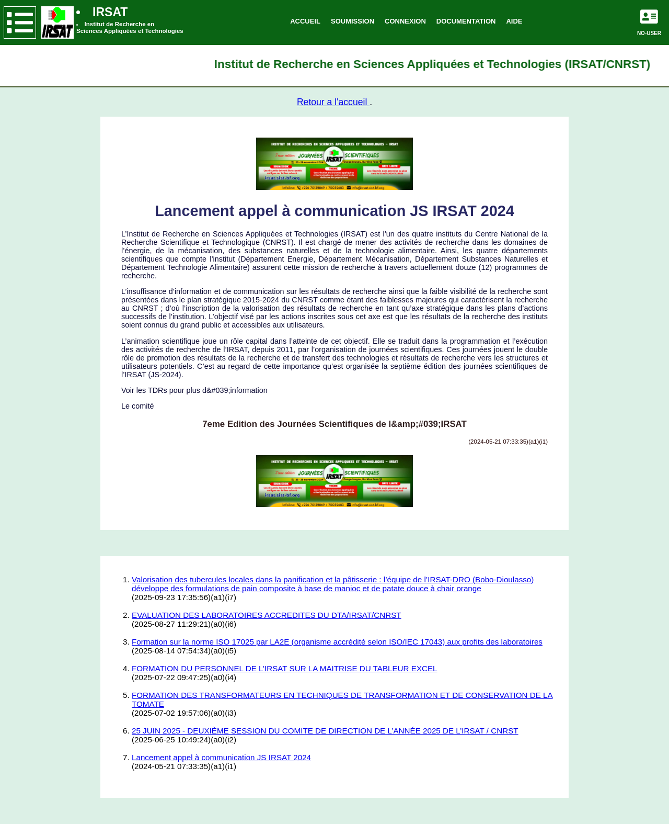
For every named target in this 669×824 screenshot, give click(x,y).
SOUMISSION (352, 21)
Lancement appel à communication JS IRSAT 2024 (221, 757)
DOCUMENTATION (466, 21)
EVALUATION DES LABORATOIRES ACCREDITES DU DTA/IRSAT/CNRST (266, 615)
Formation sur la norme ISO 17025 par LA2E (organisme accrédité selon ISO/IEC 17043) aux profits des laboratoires (337, 641)
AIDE (514, 21)
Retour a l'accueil (333, 102)
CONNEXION (405, 21)
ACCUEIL (305, 21)
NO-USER (649, 33)
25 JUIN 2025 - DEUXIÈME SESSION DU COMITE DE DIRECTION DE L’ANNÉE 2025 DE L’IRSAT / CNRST (325, 730)
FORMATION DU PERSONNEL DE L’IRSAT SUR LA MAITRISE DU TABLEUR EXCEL (284, 668)
